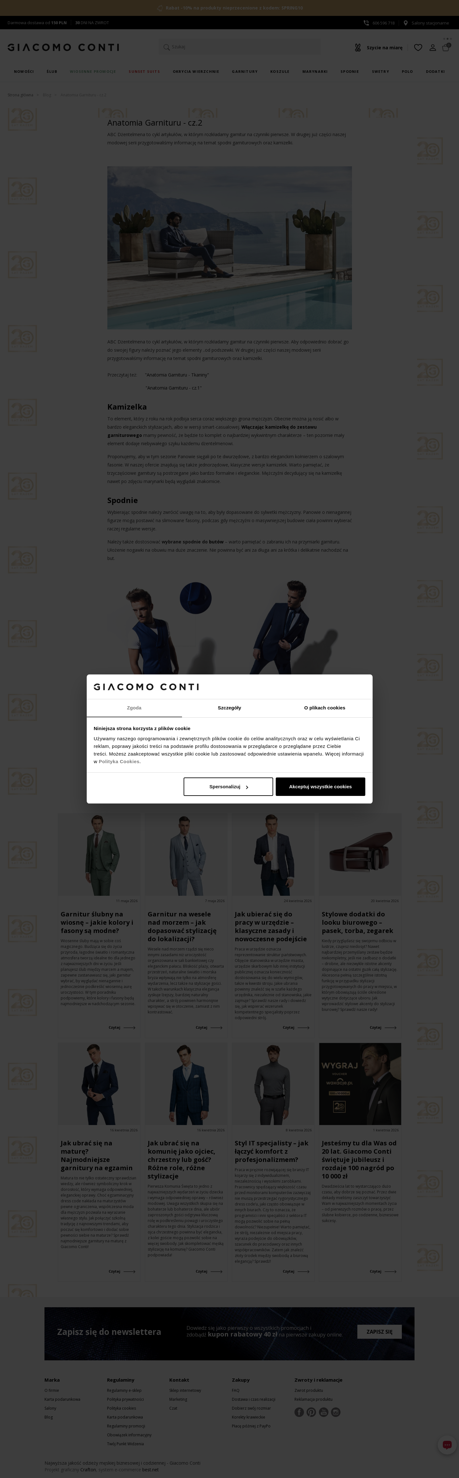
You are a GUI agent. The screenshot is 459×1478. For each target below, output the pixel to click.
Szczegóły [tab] (229, 707)
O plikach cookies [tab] (324, 707)
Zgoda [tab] (134, 707)
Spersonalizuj (228, 786)
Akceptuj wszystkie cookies (320, 786)
